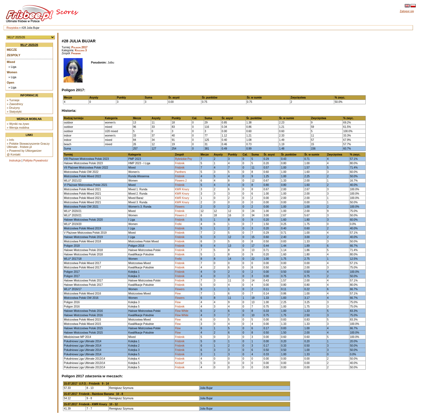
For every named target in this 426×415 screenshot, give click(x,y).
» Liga (12, 66)
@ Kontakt (13, 154)
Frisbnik (76, 53)
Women (12, 72)
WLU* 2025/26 (29, 44)
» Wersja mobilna (18, 127)
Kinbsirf (179, 363)
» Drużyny (13, 107)
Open (10, 82)
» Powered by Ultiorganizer (24, 150)
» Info (10, 139)
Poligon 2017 (79, 47)
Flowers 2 (181, 180)
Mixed (11, 62)
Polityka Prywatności (35, 160)
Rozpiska (12, 27)
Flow (178, 293)
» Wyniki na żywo (18, 123)
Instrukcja (15, 160)
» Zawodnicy (15, 104)
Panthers (180, 171)
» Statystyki (14, 111)
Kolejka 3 (81, 50)
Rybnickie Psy (183, 158)
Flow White (181, 310)
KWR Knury (182, 189)
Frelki (178, 224)
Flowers (179, 206)
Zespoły (13, 55)
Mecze (12, 49)
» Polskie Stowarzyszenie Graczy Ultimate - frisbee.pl (28, 145)
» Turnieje (13, 100)
